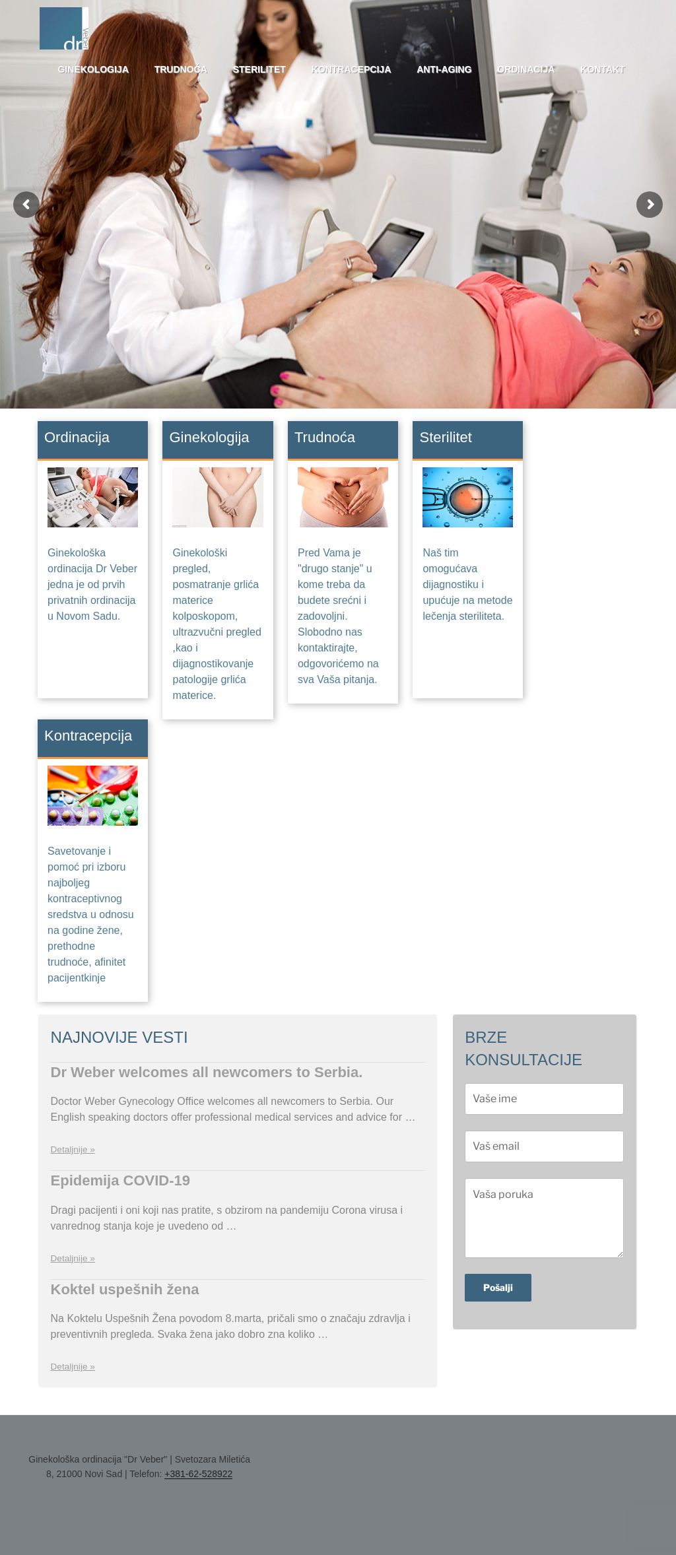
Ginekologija (92, 69)
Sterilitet (259, 69)
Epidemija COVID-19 (121, 1180)
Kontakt (602, 69)
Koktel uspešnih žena (125, 1289)
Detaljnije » (73, 1149)
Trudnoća (180, 69)
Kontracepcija (351, 69)
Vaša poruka (544, 1217)
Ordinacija (526, 69)
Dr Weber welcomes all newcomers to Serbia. (207, 1072)
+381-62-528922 (198, 1474)
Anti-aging (444, 69)
